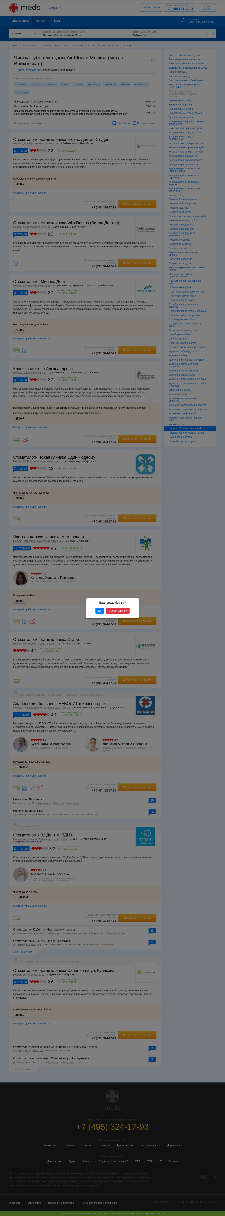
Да (99, 610)
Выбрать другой (118, 610)
